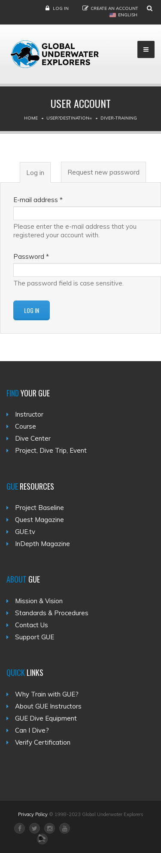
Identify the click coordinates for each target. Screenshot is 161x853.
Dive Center (33, 438)
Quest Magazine (39, 519)
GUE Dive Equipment (46, 718)
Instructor (29, 414)
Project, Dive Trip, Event (51, 450)
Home (31, 118)
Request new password (103, 172)
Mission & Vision (39, 601)
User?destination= (69, 118)
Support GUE (34, 637)
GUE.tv (25, 532)
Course (25, 426)
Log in (61, 8)
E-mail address (38, 200)
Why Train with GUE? (47, 694)
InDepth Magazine (42, 544)
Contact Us (31, 625)
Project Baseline (39, 507)
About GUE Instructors (48, 706)
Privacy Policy (33, 814)
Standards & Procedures (51, 613)
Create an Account (114, 8)
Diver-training (118, 118)
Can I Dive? (32, 730)
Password (31, 256)
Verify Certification (42, 742)
